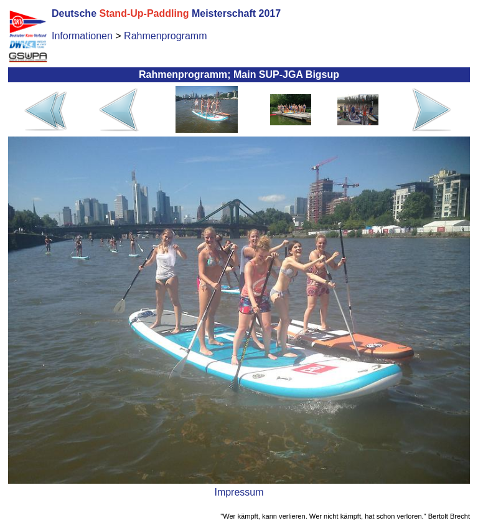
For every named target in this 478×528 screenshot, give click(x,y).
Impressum (238, 492)
